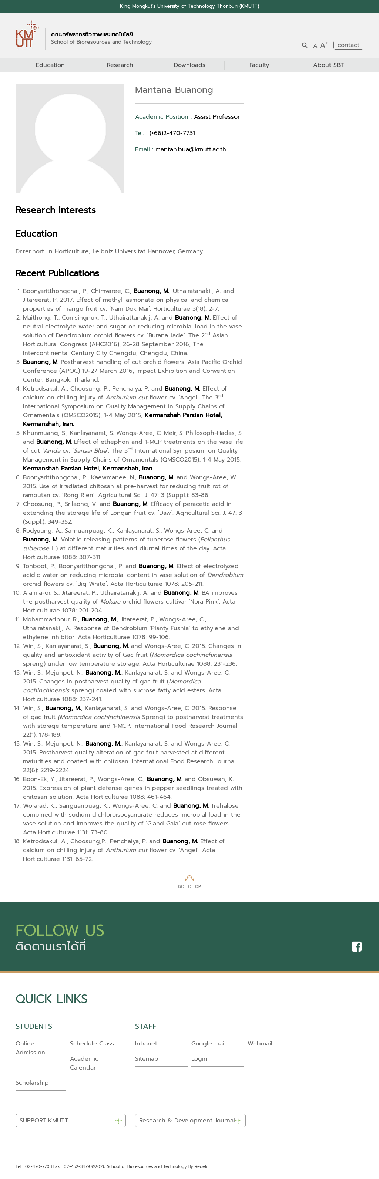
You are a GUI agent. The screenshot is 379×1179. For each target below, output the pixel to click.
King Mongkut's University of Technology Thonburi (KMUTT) (189, 6)
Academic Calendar (84, 1063)
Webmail (260, 1043)
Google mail (208, 1043)
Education (50, 65)
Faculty (259, 65)
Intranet (146, 1043)
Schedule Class (92, 1043)
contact (348, 45)
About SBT (328, 65)
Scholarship (32, 1082)
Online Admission (30, 1048)
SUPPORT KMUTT (44, 1120)
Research (120, 65)
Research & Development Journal (187, 1120)
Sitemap (146, 1058)
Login (199, 1058)
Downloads (189, 65)
